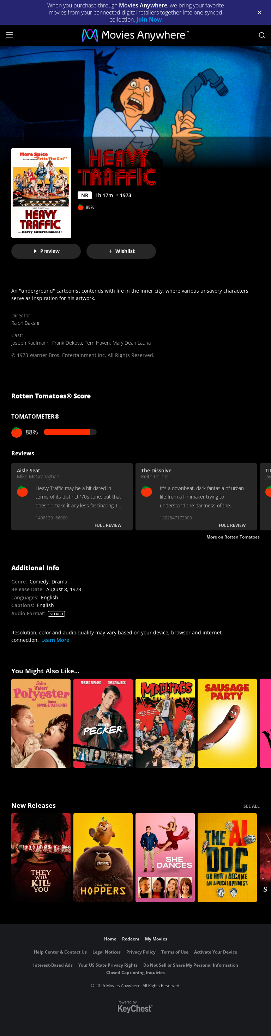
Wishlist (121, 251)
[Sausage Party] (227, 723)
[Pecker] (103, 723)
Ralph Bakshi (25, 323)
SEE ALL (251, 806)
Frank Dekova (67, 342)
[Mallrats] (165, 723)
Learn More (55, 640)
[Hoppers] (103, 857)
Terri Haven (97, 342)
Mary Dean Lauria (132, 342)
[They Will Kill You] (41, 857)
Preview (46, 251)
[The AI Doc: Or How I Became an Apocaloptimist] (227, 857)
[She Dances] (165, 857)
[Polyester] (41, 723)
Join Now (149, 19)
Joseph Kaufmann (30, 342)
